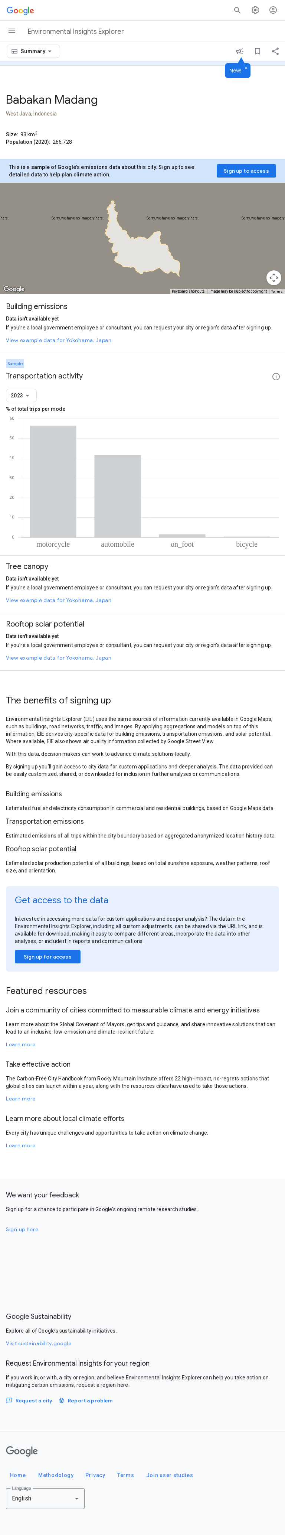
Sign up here (22, 1229)
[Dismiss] (246, 68)
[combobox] (37, 51)
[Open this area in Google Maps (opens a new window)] (14, 289)
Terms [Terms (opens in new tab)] (277, 291)
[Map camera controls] (273, 277)
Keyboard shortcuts (188, 291)
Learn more (21, 1044)
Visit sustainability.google (39, 1343)
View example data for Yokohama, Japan (59, 340)
